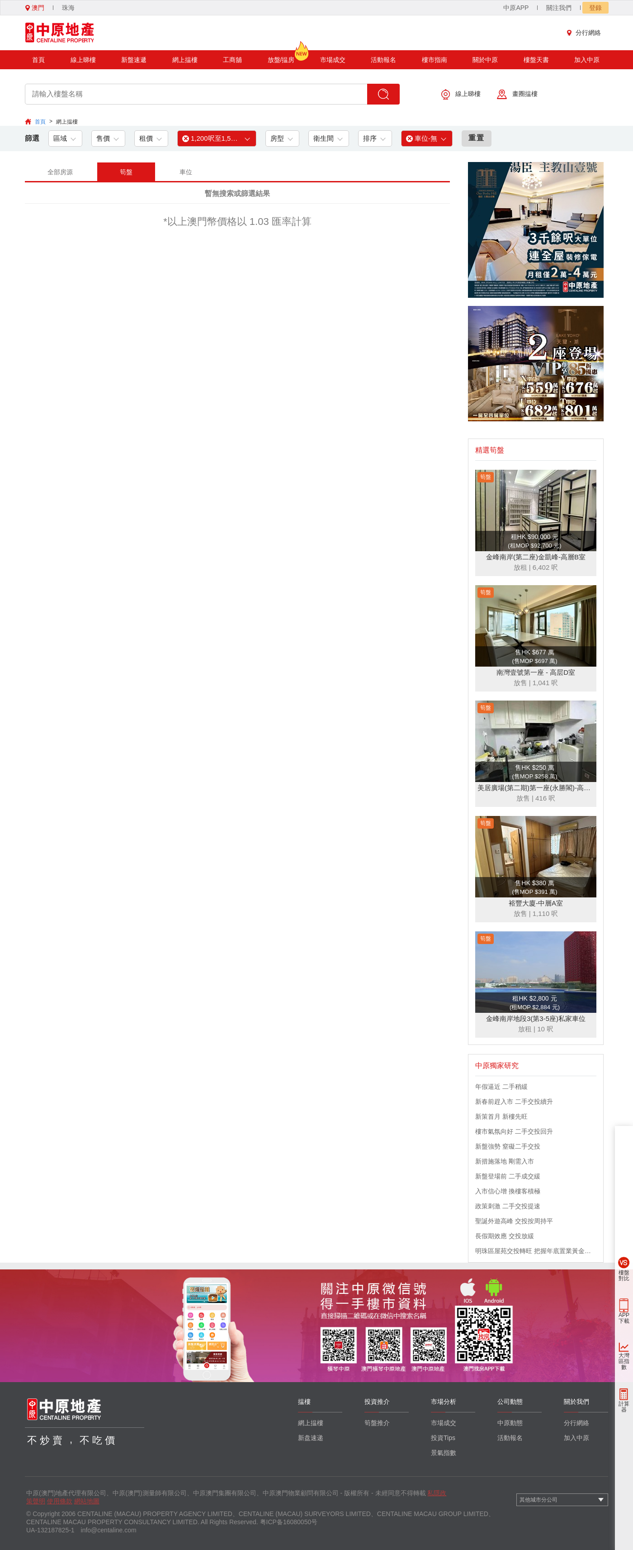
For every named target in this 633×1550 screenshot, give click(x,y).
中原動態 (510, 1422)
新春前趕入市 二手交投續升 (514, 1101)
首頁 (38, 59)
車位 (186, 172)
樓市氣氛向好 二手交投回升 (514, 1131)
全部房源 (60, 172)
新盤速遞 (133, 59)
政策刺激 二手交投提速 (507, 1206)
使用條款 (59, 1501)
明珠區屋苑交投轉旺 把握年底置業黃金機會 (535, 1250)
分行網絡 (586, 32)
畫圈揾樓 (517, 94)
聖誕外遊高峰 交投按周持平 (514, 1221)
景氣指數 (443, 1452)
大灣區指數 (624, 1361)
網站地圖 (86, 1501)
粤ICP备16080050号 (289, 1522)
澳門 (34, 7)
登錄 (595, 7)
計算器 (624, 1407)
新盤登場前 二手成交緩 (507, 1176)
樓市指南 (434, 59)
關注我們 (559, 7)
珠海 (68, 7)
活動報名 (383, 59)
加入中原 (587, 59)
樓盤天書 (536, 59)
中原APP (516, 7)
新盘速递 (310, 1437)
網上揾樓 (185, 59)
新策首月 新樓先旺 (501, 1116)
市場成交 (332, 59)
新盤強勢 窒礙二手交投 (507, 1146)
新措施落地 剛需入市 (504, 1161)
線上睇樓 (83, 59)
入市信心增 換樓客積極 (507, 1191)
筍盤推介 (377, 1422)
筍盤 (126, 172)
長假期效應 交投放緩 (504, 1236)
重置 (476, 138)
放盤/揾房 (281, 56)
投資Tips (443, 1437)
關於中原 (485, 59)
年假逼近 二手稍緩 (501, 1086)
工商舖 (232, 59)
